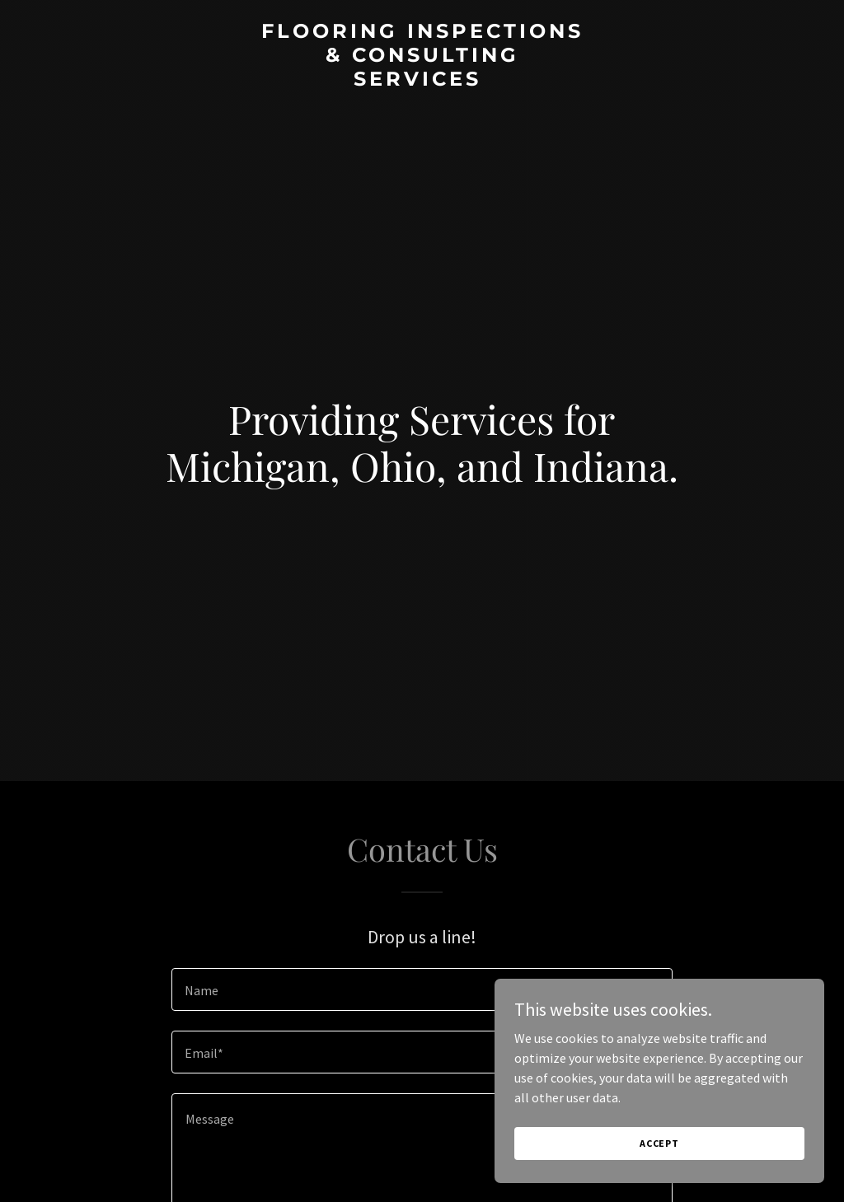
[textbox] (422, 989)
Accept (659, 1143)
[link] (422, 80)
